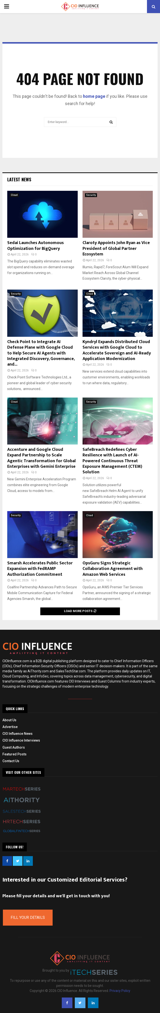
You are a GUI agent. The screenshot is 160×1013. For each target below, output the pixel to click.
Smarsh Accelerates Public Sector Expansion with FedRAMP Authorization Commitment (40, 569)
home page (94, 96)
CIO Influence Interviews (21, 740)
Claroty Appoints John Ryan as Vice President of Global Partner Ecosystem (116, 248)
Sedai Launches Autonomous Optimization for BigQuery (35, 245)
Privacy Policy (120, 991)
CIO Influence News (17, 734)
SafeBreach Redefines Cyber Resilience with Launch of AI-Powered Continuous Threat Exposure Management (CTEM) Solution (112, 461)
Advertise (10, 727)
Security (91, 195)
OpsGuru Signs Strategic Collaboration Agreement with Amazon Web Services (113, 569)
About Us (9, 720)
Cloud (14, 195)
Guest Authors (13, 747)
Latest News (19, 179)
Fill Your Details (28, 917)
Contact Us (10, 761)
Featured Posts (14, 754)
